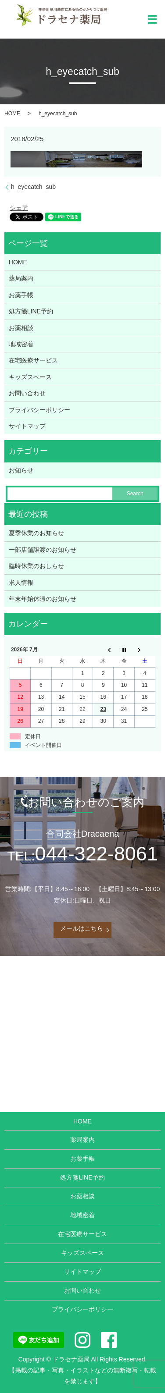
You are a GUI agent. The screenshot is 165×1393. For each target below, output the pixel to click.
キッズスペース (30, 376)
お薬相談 (21, 327)
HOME (12, 113)
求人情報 (21, 582)
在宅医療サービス (33, 360)
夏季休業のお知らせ (36, 533)
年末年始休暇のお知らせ (42, 598)
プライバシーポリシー (39, 409)
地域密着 (21, 344)
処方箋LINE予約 (31, 311)
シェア (19, 207)
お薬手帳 (21, 294)
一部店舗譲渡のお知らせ (42, 549)
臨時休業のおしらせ (36, 565)
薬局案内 (21, 278)
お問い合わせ (27, 393)
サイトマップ (27, 426)
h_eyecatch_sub (33, 186)
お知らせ (21, 470)
